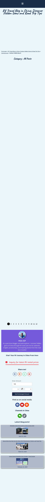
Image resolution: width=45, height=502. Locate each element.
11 (34, 324)
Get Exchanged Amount (22, 394)
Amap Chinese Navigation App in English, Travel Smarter (22, 456)
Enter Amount (16, 381)
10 (31, 324)
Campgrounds (4, 53)
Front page (4, 51)
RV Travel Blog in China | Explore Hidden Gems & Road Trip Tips (24, 51)
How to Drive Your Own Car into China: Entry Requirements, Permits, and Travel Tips (22, 441)
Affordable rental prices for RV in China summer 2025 (22, 425)
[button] (15, 374)
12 (36, 324)
